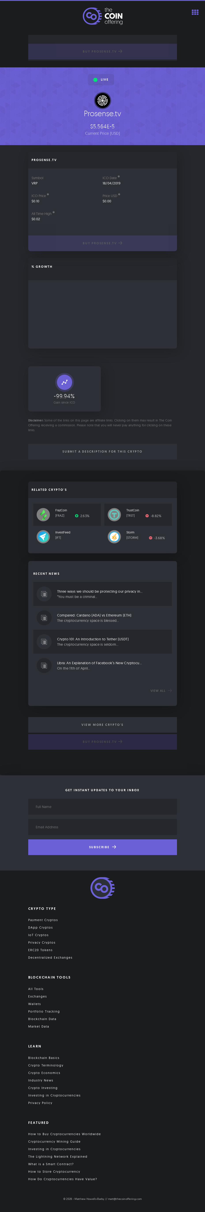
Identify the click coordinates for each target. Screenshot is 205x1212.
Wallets (34, 1004)
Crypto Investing (43, 1088)
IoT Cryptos (38, 935)
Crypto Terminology (46, 1065)
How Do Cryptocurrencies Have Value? (62, 1179)
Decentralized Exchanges (50, 958)
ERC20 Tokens (40, 950)
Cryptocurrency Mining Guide (54, 1142)
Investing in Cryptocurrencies (54, 1095)
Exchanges (37, 996)
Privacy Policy (40, 1103)
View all (161, 691)
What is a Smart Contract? (51, 1164)
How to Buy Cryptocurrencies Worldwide (64, 1134)
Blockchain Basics (44, 1058)
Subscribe (102, 847)
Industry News (40, 1080)
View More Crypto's (102, 725)
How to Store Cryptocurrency (54, 1172)
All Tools (36, 989)
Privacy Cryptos (42, 943)
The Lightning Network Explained (58, 1157)
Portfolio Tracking (44, 1011)
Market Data (38, 1026)
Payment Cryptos (43, 920)
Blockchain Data (42, 1019)
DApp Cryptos (40, 927)
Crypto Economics (44, 1073)
